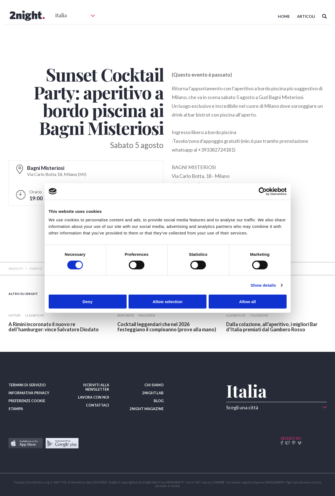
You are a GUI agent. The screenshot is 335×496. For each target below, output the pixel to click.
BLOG (159, 401)
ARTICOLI (306, 16)
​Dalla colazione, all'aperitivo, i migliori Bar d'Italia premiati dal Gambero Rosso (271, 326)
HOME (284, 16)
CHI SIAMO (154, 385)
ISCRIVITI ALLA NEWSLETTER (96, 387)
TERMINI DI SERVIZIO (27, 385)
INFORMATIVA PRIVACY (28, 393)
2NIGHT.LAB (153, 393)
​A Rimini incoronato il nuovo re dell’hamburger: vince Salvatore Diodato (53, 326)
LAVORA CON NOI (93, 397)
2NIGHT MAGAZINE (147, 409)
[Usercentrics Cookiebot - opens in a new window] (263, 191)
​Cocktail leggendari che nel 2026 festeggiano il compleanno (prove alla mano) (166, 326)
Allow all (247, 301)
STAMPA (15, 409)
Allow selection (167, 301)
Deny (88, 301)
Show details (263, 285)
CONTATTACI (97, 405)
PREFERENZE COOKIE (26, 401)
